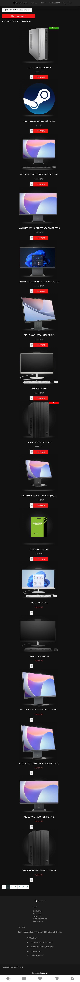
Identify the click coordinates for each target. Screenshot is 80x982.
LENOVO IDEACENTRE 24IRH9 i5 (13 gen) (39, 496)
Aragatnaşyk (38, 922)
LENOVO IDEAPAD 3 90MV (39, 67)
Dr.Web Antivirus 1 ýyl (39, 549)
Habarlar (37, 916)
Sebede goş (41, 77)
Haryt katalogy (18, 16)
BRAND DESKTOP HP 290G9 (39, 442)
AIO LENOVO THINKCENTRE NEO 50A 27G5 (39, 175)
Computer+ (44, 973)
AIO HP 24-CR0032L (39, 389)
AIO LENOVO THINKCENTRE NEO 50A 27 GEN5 (39, 228)
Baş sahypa (7, 10)
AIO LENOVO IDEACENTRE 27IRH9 (39, 335)
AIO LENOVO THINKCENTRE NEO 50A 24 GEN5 (39, 282)
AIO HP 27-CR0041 (39, 603)
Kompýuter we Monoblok (21, 10)
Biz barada (37, 914)
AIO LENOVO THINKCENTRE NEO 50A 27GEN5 (39, 763)
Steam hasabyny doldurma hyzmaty (39, 121)
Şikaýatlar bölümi (40, 919)
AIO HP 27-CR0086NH (39, 656)
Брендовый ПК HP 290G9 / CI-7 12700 (39, 870)
